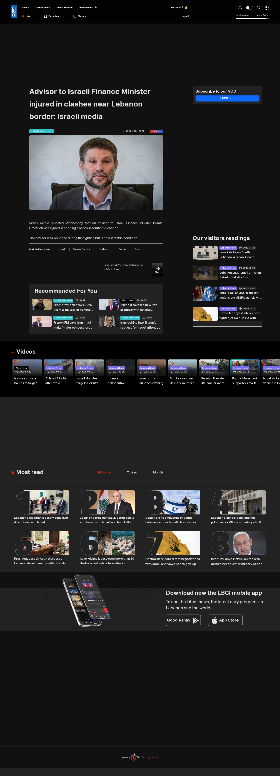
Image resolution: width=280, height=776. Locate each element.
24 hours (104, 473)
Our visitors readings (221, 238)
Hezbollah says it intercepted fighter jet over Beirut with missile (239, 317)
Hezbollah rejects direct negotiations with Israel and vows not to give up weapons (172, 562)
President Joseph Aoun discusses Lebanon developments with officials (41, 562)
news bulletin (64, 7)
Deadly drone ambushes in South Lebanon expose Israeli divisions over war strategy (172, 521)
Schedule (52, 16)
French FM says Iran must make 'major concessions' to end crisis (72, 326)
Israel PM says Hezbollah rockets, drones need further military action (236, 562)
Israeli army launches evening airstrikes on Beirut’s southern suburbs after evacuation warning (151, 382)
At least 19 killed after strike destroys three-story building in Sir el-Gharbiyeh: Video (57, 382)
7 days (132, 473)
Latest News (42, 7)
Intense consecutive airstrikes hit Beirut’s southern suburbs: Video (120, 382)
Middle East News (63, 301)
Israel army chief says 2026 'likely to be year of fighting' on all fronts (71, 308)
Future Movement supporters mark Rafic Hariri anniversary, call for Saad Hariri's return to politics (245, 382)
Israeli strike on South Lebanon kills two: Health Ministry (237, 255)
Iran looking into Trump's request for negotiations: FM (138, 326)
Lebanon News (228, 248)
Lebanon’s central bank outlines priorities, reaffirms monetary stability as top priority (234, 521)
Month (158, 473)
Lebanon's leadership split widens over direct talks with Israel (39, 521)
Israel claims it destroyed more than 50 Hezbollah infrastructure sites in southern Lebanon (106, 562)
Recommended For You (66, 291)
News (25, 7)
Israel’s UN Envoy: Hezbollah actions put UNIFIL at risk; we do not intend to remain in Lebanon (240, 296)
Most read (30, 473)
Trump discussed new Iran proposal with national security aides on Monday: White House (139, 308)
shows (79, 16)
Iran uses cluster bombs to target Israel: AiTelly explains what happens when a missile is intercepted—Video (26, 382)
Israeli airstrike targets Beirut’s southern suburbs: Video (90, 382)
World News (127, 301)
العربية (185, 16)
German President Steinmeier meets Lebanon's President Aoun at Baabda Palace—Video (214, 382)
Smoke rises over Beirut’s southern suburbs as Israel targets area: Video (182, 382)
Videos (26, 352)
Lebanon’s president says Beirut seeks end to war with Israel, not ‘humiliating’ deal (104, 521)
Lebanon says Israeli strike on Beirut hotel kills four (239, 276)
